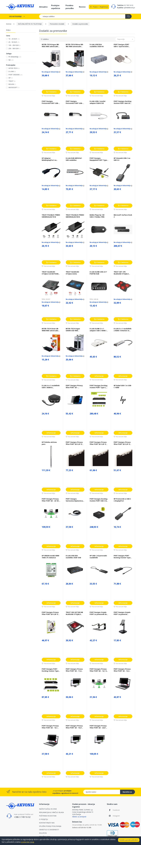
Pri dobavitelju (14, 57)
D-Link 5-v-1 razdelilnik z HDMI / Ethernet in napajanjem (123, 330)
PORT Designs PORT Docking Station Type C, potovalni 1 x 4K (50, 670)
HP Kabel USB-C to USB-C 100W (123, 387)
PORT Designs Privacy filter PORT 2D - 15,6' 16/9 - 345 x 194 (74, 727)
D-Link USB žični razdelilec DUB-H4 (96, 46)
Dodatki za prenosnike (80, 24)
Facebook (116, 810)
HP (10, 78)
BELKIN (12, 84)
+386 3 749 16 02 (22, 817)
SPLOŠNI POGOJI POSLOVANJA (50, 826)
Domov (8, 24)
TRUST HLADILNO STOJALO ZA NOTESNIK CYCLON (50, 273)
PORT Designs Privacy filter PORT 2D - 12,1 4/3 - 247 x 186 (99, 670)
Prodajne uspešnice (55, 6)
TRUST (11, 81)
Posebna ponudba (70, 6)
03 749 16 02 (128, 5)
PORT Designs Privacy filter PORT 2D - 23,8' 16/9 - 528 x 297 (98, 727)
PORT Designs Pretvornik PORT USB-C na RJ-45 (75, 102)
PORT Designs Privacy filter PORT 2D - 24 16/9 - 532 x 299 (51, 500)
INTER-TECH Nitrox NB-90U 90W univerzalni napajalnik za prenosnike (74, 46)
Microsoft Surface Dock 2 (123, 216)
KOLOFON (43, 833)
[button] (125, 39)
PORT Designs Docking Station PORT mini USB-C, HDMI (123, 102)
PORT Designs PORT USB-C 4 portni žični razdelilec (121, 46)
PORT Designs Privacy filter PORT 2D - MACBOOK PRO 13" (74, 387)
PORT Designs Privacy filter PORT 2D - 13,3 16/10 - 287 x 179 (122, 670)
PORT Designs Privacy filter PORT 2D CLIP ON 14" (98, 443)
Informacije (99, 376)
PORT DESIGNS (15, 75)
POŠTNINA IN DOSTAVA (47, 816)
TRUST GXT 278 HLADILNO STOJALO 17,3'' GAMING (121, 273)
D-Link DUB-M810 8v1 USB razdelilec (74, 159)
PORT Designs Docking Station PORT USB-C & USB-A (98, 500)
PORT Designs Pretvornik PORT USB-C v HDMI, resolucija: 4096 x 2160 (51, 102)
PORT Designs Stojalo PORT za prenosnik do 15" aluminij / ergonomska (98, 613)
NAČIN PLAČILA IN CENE (48, 809)
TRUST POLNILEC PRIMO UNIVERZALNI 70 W (51, 216)
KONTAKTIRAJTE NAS (47, 823)
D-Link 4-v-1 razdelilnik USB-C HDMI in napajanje (51, 387)
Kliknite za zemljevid (79, 817)
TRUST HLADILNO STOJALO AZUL (72, 273)
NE (10, 60)
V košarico (51, 92)
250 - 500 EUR (14, 48)
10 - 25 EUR (13, 39)
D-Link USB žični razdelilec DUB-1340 (73, 557)
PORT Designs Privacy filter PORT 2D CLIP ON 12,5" (50, 613)
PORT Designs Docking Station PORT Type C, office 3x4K (98, 387)
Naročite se (127, 792)
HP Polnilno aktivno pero (49, 443)
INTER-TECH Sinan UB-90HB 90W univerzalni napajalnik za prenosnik (51, 330)
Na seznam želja (48, 96)
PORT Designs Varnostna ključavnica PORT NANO (74, 500)
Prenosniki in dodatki (57, 24)
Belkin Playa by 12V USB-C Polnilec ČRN (97, 216)
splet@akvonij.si (129, 8)
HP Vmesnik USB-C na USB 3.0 (122, 159)
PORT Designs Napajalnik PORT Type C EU (98, 159)
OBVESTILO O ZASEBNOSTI (49, 830)
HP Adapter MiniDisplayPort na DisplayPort (49, 159)
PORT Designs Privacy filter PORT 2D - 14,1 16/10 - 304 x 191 (50, 727)
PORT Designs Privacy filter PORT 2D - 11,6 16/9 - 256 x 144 (74, 670)
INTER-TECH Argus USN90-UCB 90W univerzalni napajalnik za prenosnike (74, 330)
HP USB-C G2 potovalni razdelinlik (98, 557)
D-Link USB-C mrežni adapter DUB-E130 (97, 102)
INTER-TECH (13, 68)
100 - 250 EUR (14, 45)
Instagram (116, 816)
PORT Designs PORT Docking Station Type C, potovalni (122, 557)
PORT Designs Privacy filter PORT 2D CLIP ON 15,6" (74, 443)
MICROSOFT (13, 87)
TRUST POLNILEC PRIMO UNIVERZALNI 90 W (75, 216)
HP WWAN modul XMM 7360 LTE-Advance (50, 557)
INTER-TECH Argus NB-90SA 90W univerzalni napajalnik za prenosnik (51, 46)
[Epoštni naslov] (101, 792)
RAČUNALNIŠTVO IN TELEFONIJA (30, 24)
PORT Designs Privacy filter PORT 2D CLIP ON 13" (122, 443)
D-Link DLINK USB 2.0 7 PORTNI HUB (98, 273)
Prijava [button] (93, 7)
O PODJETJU (43, 819)
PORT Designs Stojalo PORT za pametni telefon (122, 613)
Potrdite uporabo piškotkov (128, 840)
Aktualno (43, 7)
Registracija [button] (104, 7)
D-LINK (12, 71)
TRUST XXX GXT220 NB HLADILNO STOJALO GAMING (74, 613)
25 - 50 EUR (13, 42)
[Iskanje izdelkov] (82, 16)
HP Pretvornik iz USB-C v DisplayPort (122, 500)
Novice (82, 7)
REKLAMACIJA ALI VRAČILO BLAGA (51, 812)
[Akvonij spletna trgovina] (20, 7)
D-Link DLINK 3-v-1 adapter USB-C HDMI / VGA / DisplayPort (98, 330)
